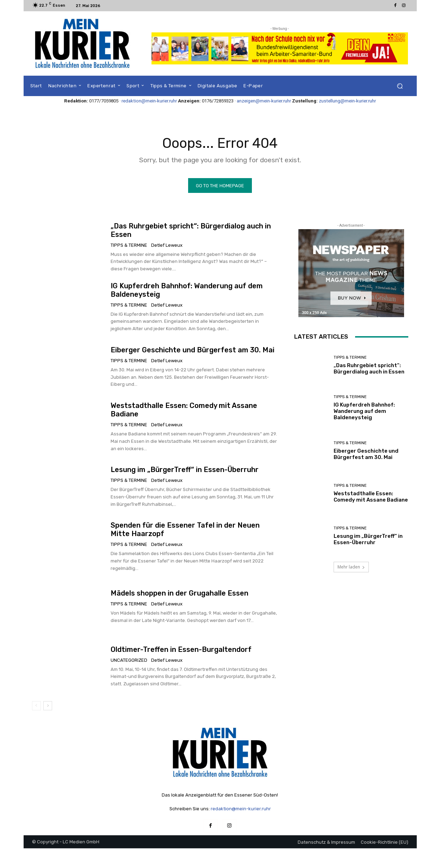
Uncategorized (129, 660)
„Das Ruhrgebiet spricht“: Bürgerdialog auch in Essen (369, 369)
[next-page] (47, 706)
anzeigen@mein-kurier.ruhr (264, 100)
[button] (400, 86)
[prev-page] (36, 706)
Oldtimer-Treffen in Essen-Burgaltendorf (181, 649)
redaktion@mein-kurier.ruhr (149, 100)
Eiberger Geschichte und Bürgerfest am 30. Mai (192, 350)
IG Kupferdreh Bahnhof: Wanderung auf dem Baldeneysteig (364, 411)
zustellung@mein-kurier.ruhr (347, 100)
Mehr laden (351, 568)
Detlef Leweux (166, 245)
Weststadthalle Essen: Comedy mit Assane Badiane (371, 497)
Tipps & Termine (129, 245)
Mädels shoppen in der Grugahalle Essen (179, 593)
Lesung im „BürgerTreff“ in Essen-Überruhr (185, 470)
